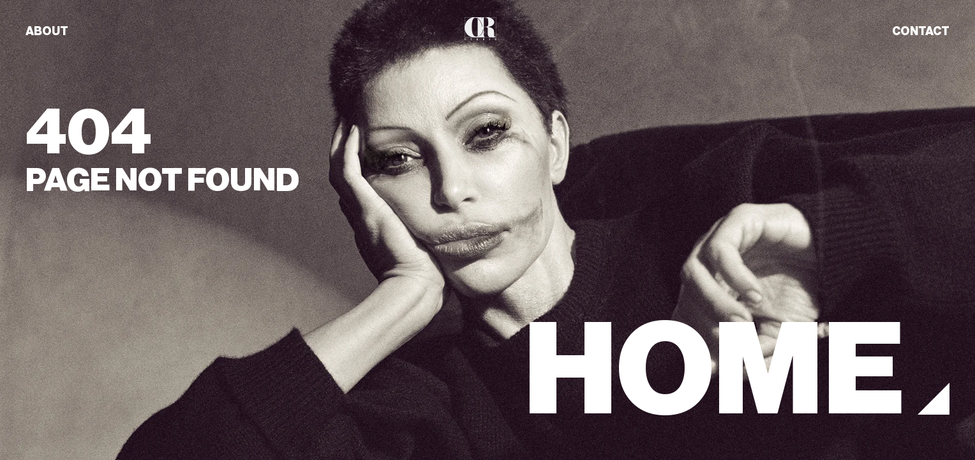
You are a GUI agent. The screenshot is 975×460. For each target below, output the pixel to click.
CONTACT (920, 31)
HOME (714, 370)
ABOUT (47, 31)
